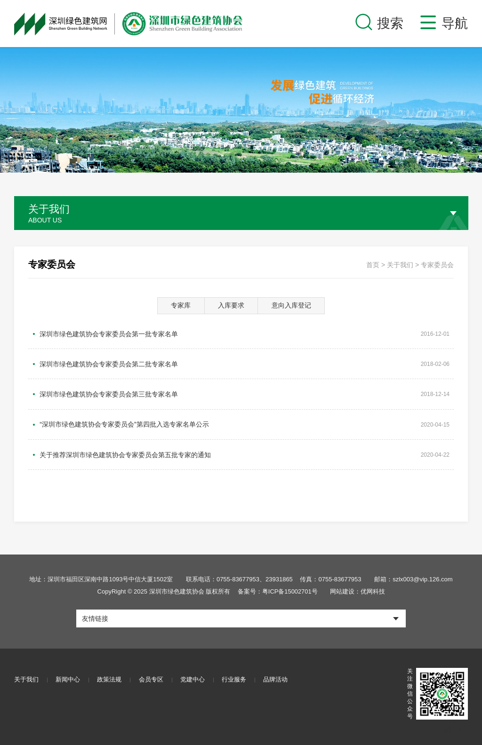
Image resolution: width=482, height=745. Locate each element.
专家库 (179, 305)
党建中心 (196, 672)
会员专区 (153, 672)
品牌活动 (280, 672)
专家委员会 (437, 265)
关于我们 (400, 265)
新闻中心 (68, 672)
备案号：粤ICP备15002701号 (277, 583)
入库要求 (231, 305)
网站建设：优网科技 (358, 583)
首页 (372, 265)
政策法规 (111, 672)
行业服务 (238, 672)
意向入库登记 (293, 305)
